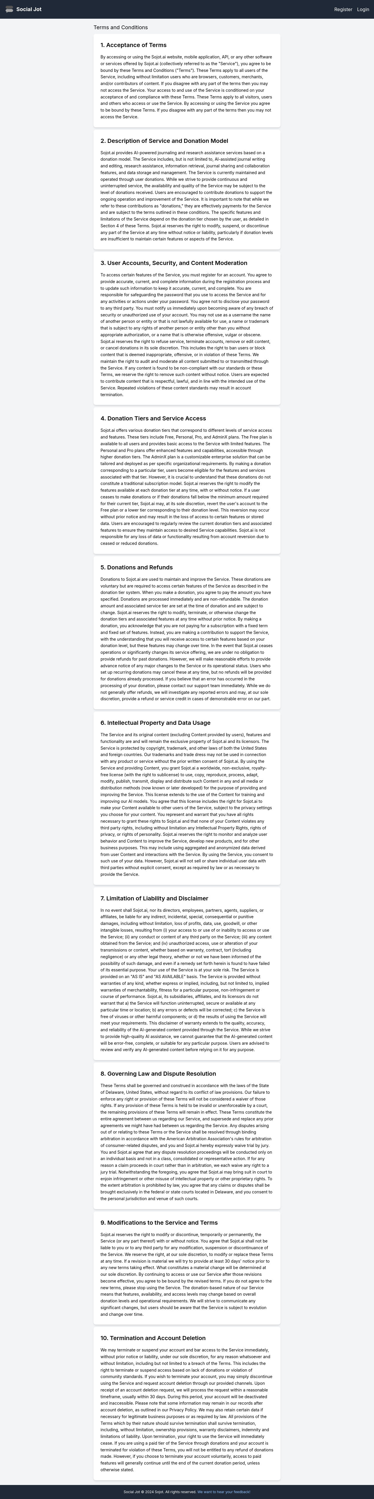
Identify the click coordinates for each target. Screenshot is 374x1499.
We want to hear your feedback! (224, 1492)
